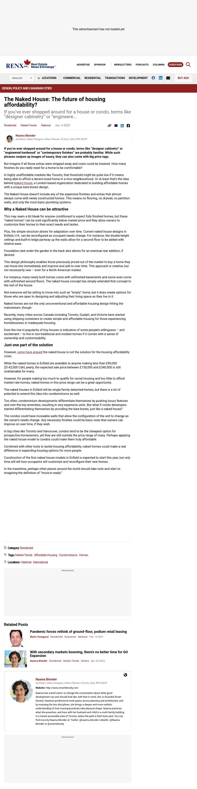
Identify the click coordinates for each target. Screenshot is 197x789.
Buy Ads (183, 78)
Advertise (83, 64)
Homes (83, 555)
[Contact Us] (170, 78)
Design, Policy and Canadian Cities (27, 88)
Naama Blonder (26, 135)
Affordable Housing (45, 555)
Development (138, 78)
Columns (158, 64)
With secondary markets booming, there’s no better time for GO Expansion (79, 654)
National (45, 125)
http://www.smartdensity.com (62, 687)
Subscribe (175, 64)
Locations (47, 78)
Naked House (23, 183)
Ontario (85, 660)
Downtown (70, 636)
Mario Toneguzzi (39, 636)
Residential (92, 78)
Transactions (115, 78)
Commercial (72, 78)
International (40, 562)
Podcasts (142, 64)
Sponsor (99, 64)
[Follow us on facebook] (155, 77)
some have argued (30, 352)
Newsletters (122, 64)
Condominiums (68, 555)
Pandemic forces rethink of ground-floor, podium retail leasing (78, 632)
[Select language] (21, 78)
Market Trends (29, 125)
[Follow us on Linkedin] (162, 77)
